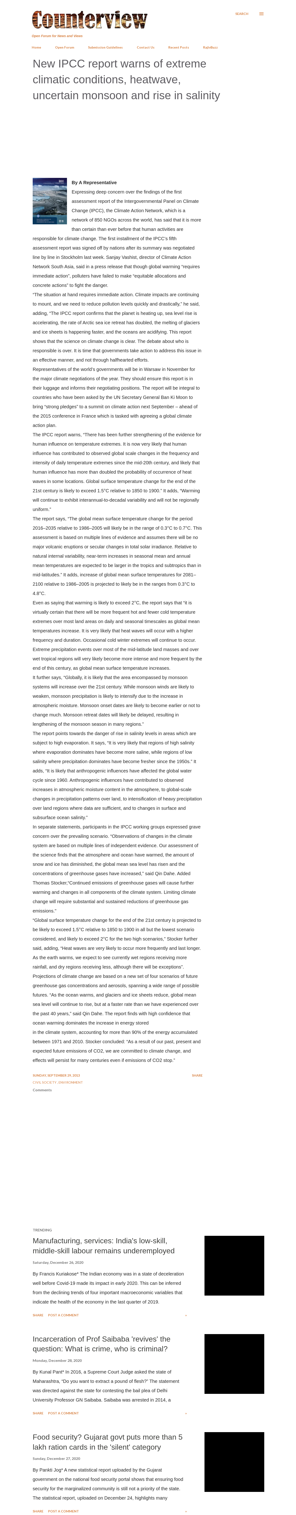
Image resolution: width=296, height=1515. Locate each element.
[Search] (241, 13)
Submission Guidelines (105, 47)
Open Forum (64, 47)
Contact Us (146, 47)
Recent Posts (178, 47)
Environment (71, 1082)
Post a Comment (63, 1315)
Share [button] (197, 1075)
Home (36, 47)
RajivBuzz (210, 47)
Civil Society (45, 1082)
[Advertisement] (148, 140)
